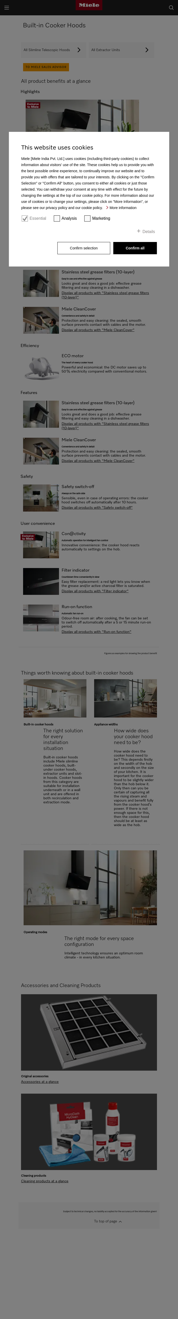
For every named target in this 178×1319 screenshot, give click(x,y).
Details (148, 231)
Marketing (101, 218)
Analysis (69, 218)
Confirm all (135, 248)
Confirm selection (84, 248)
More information (123, 208)
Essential (37, 218)
